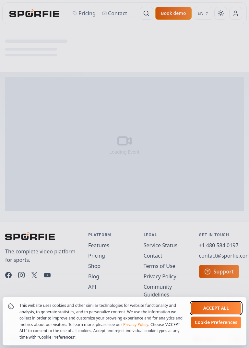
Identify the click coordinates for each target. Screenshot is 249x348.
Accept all (216, 328)
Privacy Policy (135, 344)
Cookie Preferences (216, 342)
